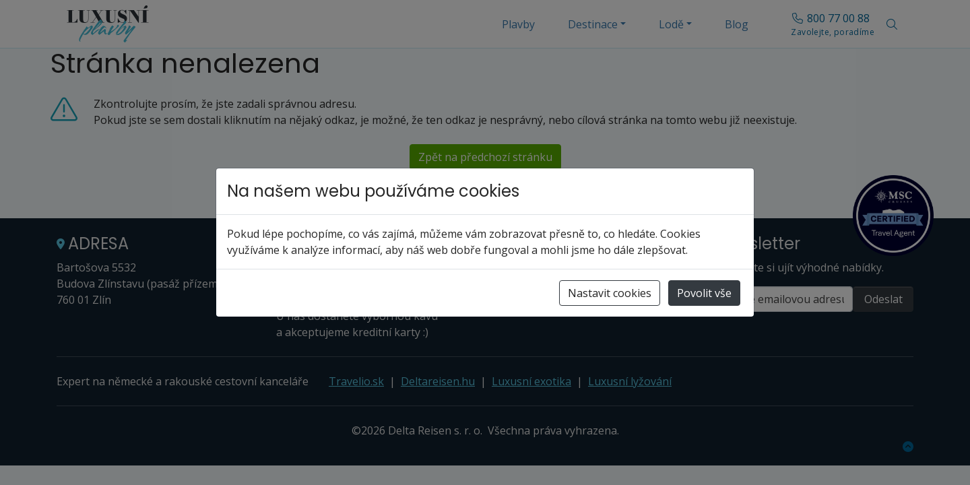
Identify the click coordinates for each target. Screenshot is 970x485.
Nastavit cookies (609, 293)
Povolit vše (704, 293)
